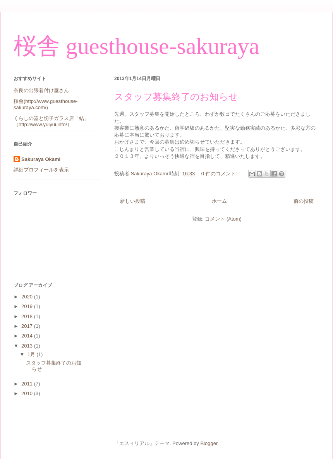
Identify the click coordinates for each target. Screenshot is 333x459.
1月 (32, 354)
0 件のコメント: (220, 173)
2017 (27, 326)
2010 (27, 393)
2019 (27, 306)
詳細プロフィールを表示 (41, 170)
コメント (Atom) (223, 219)
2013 (27, 346)
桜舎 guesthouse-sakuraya (136, 46)
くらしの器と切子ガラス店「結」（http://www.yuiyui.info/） (51, 121)
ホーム (219, 201)
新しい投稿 (132, 201)
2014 (27, 336)
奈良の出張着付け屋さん (41, 90)
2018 (27, 316)
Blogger (208, 443)
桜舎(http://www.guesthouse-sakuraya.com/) (45, 104)
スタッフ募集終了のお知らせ (176, 97)
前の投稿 (304, 201)
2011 (27, 384)
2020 (27, 297)
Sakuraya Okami (40, 159)
